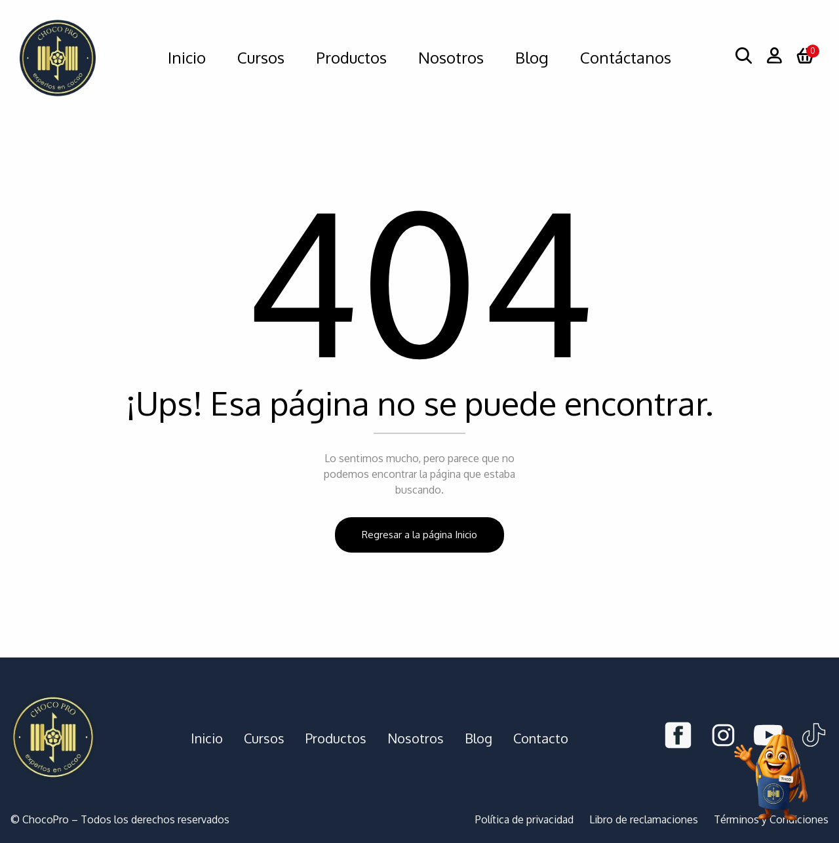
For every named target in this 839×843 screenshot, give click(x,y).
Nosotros (415, 738)
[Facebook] (678, 737)
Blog (478, 738)
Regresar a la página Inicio (419, 534)
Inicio (207, 738)
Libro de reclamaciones (643, 819)
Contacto (540, 738)
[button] (805, 58)
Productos (335, 738)
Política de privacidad (524, 819)
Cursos (264, 738)
